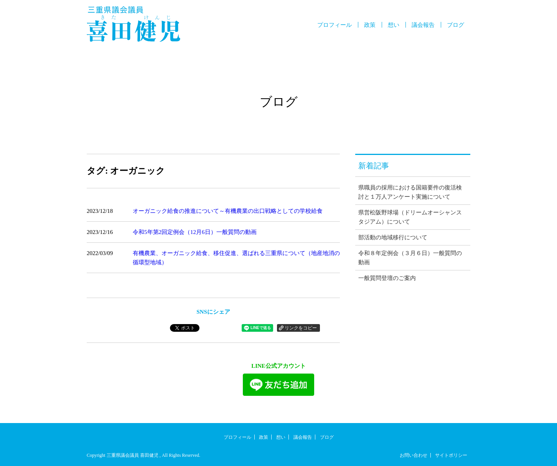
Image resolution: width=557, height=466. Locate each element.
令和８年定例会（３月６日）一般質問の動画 (410, 257)
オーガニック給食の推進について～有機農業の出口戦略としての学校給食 (228, 211)
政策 (370, 25)
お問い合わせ (413, 455)
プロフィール (334, 25)
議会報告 (423, 25)
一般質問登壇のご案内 (387, 278)
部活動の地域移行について (392, 237)
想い (393, 25)
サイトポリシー (451, 455)
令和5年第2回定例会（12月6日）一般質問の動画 (195, 232)
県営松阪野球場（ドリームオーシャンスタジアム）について (410, 217)
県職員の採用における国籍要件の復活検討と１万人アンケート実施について (410, 192)
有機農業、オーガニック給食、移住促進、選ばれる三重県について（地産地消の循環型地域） (236, 257)
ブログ (455, 25)
